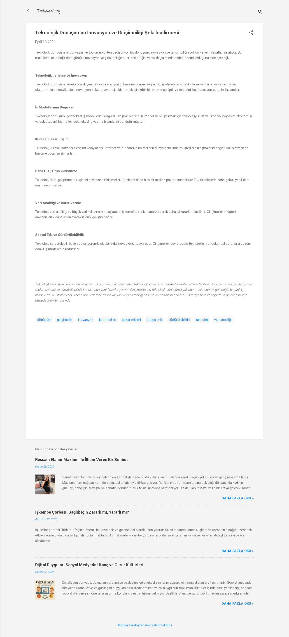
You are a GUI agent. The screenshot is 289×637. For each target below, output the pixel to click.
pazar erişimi (131, 320)
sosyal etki (155, 320)
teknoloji (202, 320)
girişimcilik (64, 320)
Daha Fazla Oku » (238, 498)
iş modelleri (107, 320)
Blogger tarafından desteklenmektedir (144, 625)
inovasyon (85, 320)
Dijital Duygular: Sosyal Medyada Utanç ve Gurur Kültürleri (89, 564)
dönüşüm (44, 320)
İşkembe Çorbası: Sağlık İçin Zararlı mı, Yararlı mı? (82, 512)
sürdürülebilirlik (179, 320)
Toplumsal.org (48, 11)
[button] (251, 33)
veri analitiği (222, 320)
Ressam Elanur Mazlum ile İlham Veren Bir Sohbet (81, 459)
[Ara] (260, 12)
